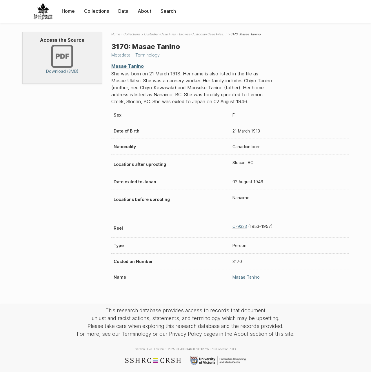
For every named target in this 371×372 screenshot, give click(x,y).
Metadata (120, 54)
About (144, 11)
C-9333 (239, 226)
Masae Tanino (127, 66)
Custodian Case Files (160, 34)
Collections (96, 11)
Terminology (147, 54)
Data (123, 11)
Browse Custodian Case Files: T (203, 34)
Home (68, 11)
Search (168, 11)
